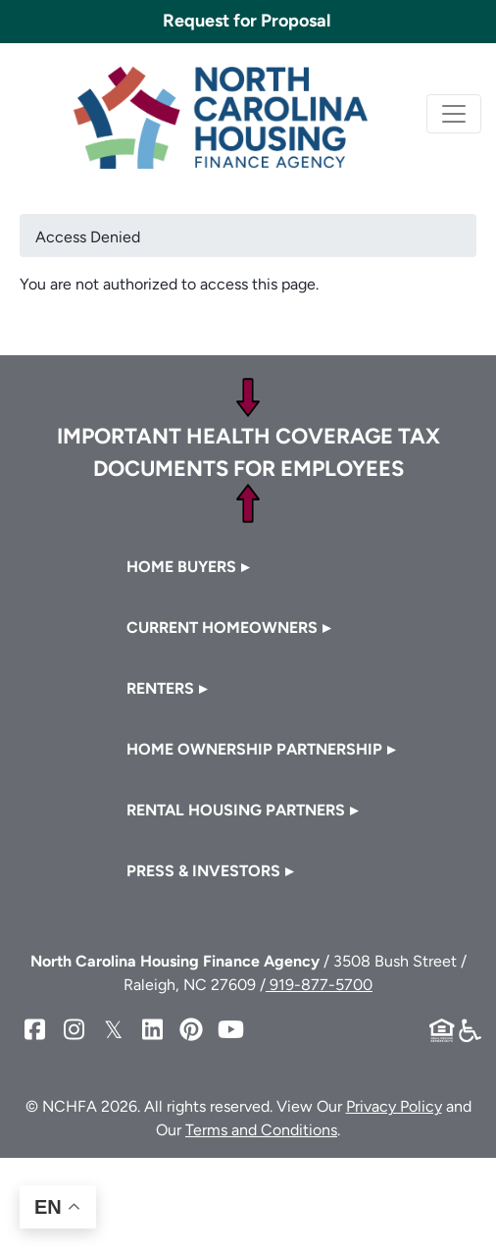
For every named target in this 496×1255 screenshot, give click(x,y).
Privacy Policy (394, 1106)
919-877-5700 (319, 984)
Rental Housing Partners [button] (235, 810)
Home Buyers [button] (181, 566)
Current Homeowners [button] (222, 627)
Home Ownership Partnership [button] (254, 749)
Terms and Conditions (261, 1130)
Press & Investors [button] (203, 871)
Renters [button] (160, 688)
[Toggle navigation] (453, 113)
